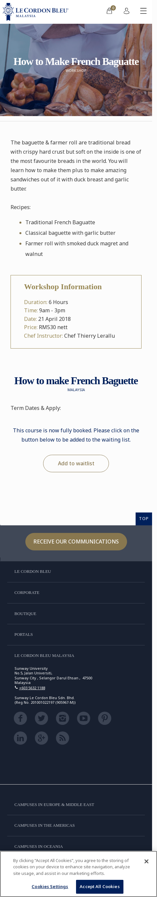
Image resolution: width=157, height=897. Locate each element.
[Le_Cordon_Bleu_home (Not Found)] (37, 12)
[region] (78, 874)
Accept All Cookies (99, 886)
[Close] (146, 861)
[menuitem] (109, 12)
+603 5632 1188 (32, 687)
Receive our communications (76, 541)
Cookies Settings (50, 886)
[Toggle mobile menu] (143, 12)
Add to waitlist (76, 463)
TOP (144, 518)
